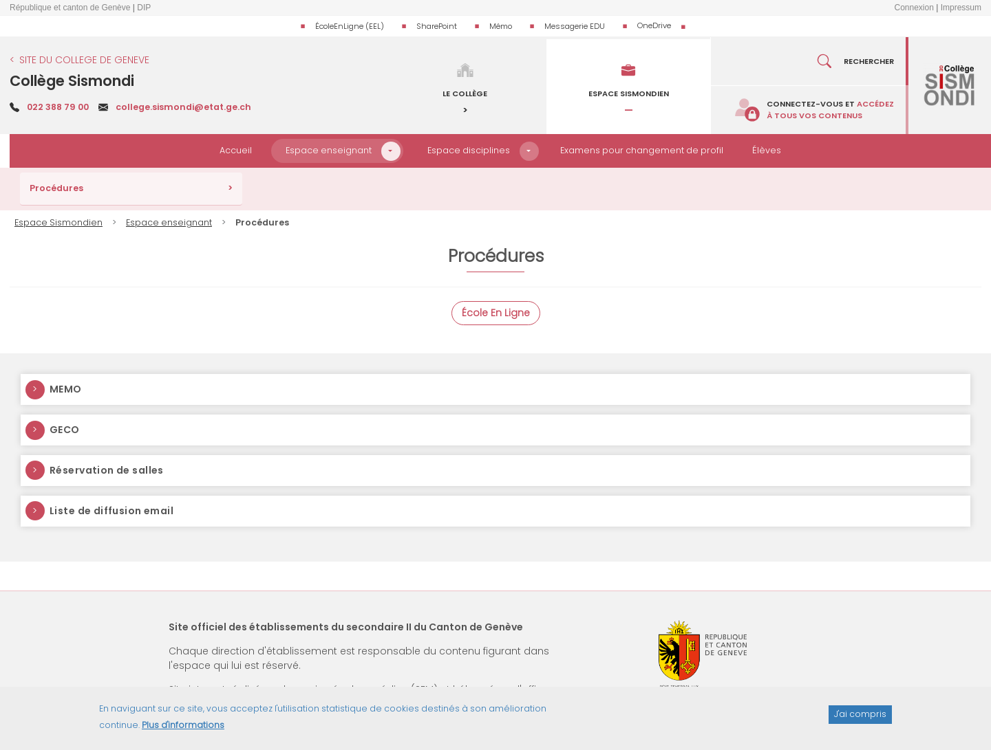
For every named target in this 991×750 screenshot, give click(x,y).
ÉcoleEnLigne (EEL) (349, 26)
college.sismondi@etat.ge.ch (183, 107)
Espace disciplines (468, 150)
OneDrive (654, 25)
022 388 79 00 (58, 107)
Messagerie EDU (574, 26)
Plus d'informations (183, 731)
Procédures (56, 188)
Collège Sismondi (72, 81)
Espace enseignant (329, 150)
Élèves (766, 150)
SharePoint (436, 26)
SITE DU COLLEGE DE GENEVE (84, 60)
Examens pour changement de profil (641, 150)
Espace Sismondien (58, 222)
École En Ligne (496, 313)
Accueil (236, 150)
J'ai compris (860, 720)
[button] (391, 151)
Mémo (500, 26)
